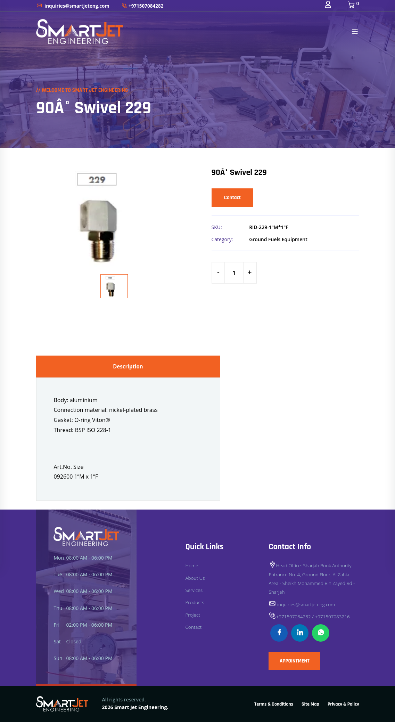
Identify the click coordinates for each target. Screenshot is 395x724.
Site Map (310, 706)
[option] (114, 216)
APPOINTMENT (298, 664)
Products (195, 604)
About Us (195, 580)
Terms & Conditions (273, 706)
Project (192, 616)
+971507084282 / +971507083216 (310, 618)
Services (194, 592)
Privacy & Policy (343, 706)
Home (191, 567)
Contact (235, 198)
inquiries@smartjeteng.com (74, 7)
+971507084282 (145, 7)
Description (128, 367)
